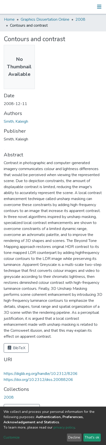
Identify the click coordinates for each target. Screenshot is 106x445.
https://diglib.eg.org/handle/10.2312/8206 (41, 373)
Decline (74, 437)
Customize (11, 437)
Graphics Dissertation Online (45, 19)
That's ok (92, 437)
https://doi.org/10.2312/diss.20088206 (38, 379)
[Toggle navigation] (99, 6)
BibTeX (16, 348)
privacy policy (64, 427)
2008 (80, 19)
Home (9, 19)
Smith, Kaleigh (16, 121)
